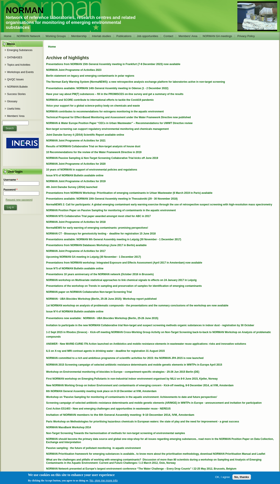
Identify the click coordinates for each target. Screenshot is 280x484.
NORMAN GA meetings (217, 36)
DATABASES (14, 57)
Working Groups (56, 36)
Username (10, 179)
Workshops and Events (20, 72)
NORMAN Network (28, 36)
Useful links (13, 108)
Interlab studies (101, 36)
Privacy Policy (246, 36)
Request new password (19, 199)
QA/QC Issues (15, 79)
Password (10, 189)
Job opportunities (147, 36)
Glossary (12, 101)
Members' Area (188, 36)
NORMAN (25, 10)
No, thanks (241, 478)
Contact (168, 36)
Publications (123, 36)
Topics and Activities (18, 64)
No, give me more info (104, 482)
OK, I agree (222, 478)
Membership (79, 36)
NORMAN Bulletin (17, 86)
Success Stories (16, 94)
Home (7, 36)
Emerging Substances (19, 50)
